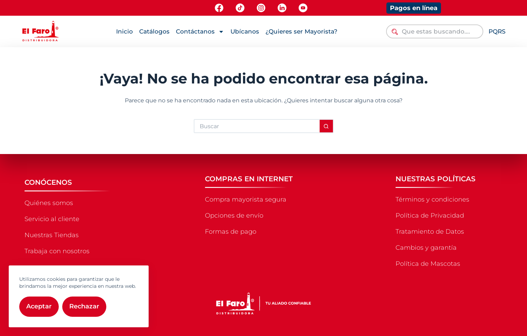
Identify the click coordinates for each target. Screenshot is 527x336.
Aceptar (39, 306)
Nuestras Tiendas (51, 235)
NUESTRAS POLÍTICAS (436, 179)
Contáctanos (200, 31)
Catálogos (154, 31)
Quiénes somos (48, 203)
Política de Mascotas (428, 264)
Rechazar (84, 306)
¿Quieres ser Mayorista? (301, 31)
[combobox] (434, 31)
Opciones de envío (234, 215)
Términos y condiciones (432, 199)
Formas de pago (230, 231)
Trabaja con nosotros (57, 251)
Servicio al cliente (51, 219)
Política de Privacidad (430, 215)
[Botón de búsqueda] (327, 126)
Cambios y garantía (426, 247)
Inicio (124, 31)
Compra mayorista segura (245, 199)
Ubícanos (244, 31)
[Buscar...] (257, 126)
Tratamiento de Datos (430, 231)
